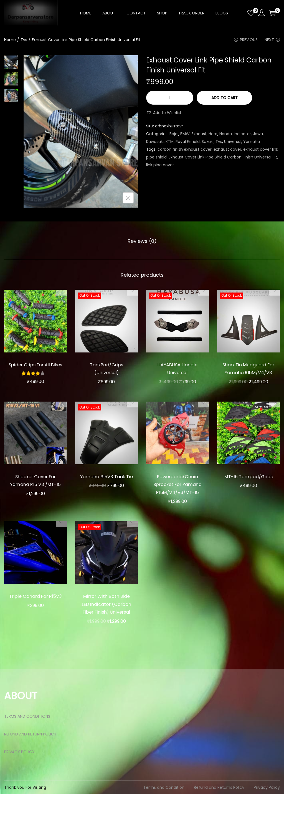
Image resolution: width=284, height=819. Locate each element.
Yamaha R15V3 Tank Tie (106, 489)
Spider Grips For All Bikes (35, 369)
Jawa (258, 136)
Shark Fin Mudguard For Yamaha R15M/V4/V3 (248, 373)
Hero (213, 136)
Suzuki (208, 144)
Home (10, 39)
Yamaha (251, 144)
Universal (232, 144)
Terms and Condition (163, 812)
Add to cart (224, 100)
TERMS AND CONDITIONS (27, 741)
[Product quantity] (169, 100)
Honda (225, 136)
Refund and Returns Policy (219, 812)
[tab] (142, 243)
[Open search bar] (241, 12)
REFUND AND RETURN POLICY (30, 759)
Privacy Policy (267, 812)
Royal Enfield (188, 144)
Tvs (24, 39)
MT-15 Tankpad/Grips (248, 489)
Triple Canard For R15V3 (35, 617)
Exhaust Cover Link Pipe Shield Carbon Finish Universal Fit (223, 159)
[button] (163, 115)
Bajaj (173, 136)
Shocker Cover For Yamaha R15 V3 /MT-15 (35, 493)
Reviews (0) (142, 242)
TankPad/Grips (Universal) (106, 369)
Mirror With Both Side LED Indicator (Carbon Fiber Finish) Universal (106, 625)
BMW (185, 136)
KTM (170, 144)
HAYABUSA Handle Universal (177, 369)
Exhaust (199, 136)
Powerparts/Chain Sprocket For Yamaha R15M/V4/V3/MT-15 (177, 497)
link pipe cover (160, 167)
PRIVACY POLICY (19, 776)
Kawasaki (155, 144)
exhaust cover (227, 151)
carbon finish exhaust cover (185, 151)
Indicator (242, 136)
